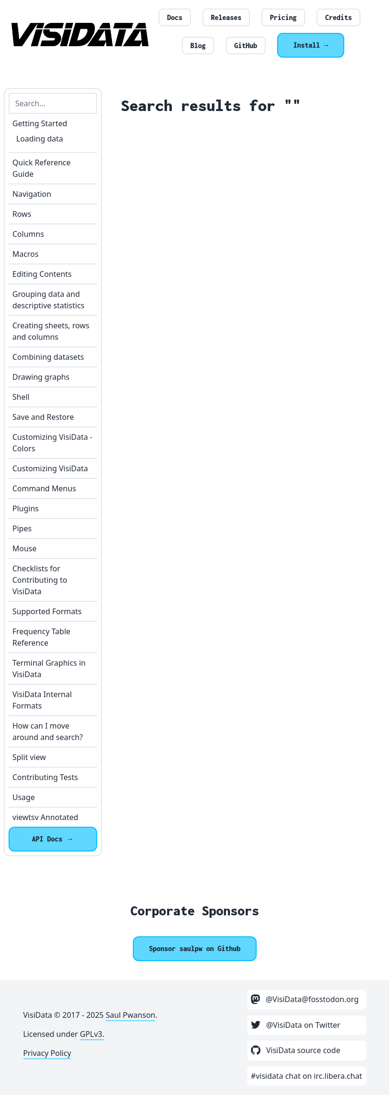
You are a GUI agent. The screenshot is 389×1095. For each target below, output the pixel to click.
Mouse (24, 548)
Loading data (39, 138)
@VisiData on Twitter (295, 1025)
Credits (338, 17)
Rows (21, 214)
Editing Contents (41, 274)
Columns (28, 234)
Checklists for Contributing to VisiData (39, 580)
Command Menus (44, 488)
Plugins (25, 508)
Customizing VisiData (50, 468)
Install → (311, 45)
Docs (174, 17)
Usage (23, 797)
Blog (198, 45)
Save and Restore (43, 417)
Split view (29, 757)
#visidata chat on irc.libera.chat (306, 1076)
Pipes (21, 528)
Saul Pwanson (130, 1015)
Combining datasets (48, 357)
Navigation (31, 194)
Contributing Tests (45, 777)
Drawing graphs (41, 377)
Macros (25, 254)
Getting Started (39, 123)
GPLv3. (92, 1034)
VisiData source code (295, 1050)
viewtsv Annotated (45, 817)
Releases (226, 17)
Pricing (283, 17)
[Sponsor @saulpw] (195, 948)
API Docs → (53, 839)
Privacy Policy (47, 1053)
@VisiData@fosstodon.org (305, 999)
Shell (21, 397)
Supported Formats (46, 611)
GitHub (245, 45)
